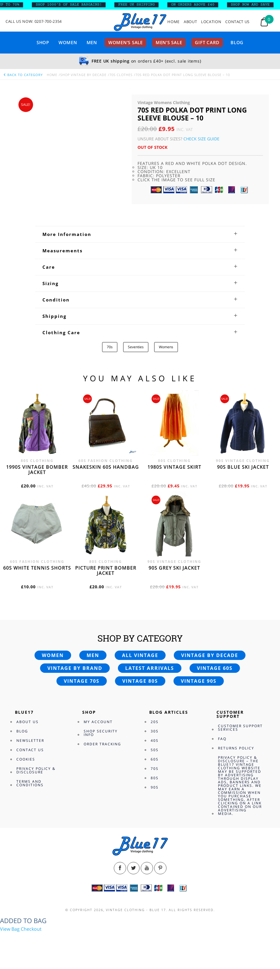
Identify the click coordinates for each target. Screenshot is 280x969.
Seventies (136, 346)
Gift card (207, 42)
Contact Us (237, 21)
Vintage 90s (199, 681)
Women (68, 42)
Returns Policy (236, 748)
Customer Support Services (240, 727)
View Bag (10, 929)
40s (155, 740)
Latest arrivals (149, 668)
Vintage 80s (140, 681)
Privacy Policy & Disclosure (36, 770)
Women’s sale (125, 42)
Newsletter (30, 740)
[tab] (140, 234)
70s (110, 346)
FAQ (222, 738)
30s (155, 731)
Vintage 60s (215, 668)
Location (211, 21)
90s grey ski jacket (174, 568)
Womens (166, 346)
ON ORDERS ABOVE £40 (197, 5)
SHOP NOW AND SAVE (254, 5)
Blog (237, 42)
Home (173, 21)
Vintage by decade (209, 655)
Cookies (25, 759)
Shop (43, 42)
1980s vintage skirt (174, 467)
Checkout (31, 929)
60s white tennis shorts (37, 568)
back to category (23, 74)
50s (155, 749)
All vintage (140, 655)
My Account (98, 721)
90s (155, 787)
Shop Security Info (101, 733)
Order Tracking (102, 744)
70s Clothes (121, 74)
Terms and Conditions (30, 783)
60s (155, 759)
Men (92, 42)
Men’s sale (169, 42)
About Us (27, 721)
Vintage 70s (81, 681)
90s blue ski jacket (243, 467)
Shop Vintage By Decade (83, 74)
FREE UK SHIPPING (141, 5)
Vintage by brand (74, 668)
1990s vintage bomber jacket (37, 469)
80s (155, 777)
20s (155, 721)
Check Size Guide (201, 139)
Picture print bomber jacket (105, 570)
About (190, 21)
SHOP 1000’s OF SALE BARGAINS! (73, 5)
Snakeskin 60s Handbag (106, 467)
